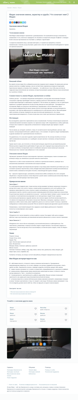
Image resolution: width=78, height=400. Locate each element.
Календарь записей (34, 372)
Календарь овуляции (13, 372)
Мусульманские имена (59, 2)
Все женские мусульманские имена (21, 294)
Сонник (9, 375)
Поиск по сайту (12, 384)
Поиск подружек (12, 377)
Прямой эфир (33, 370)
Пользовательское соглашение (48, 384)
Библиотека (32, 374)
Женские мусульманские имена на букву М (23, 292)
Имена (15, 7)
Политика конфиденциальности (28, 384)
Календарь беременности (43, 2)
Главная (9, 7)
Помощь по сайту (50, 370)
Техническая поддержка (52, 372)
